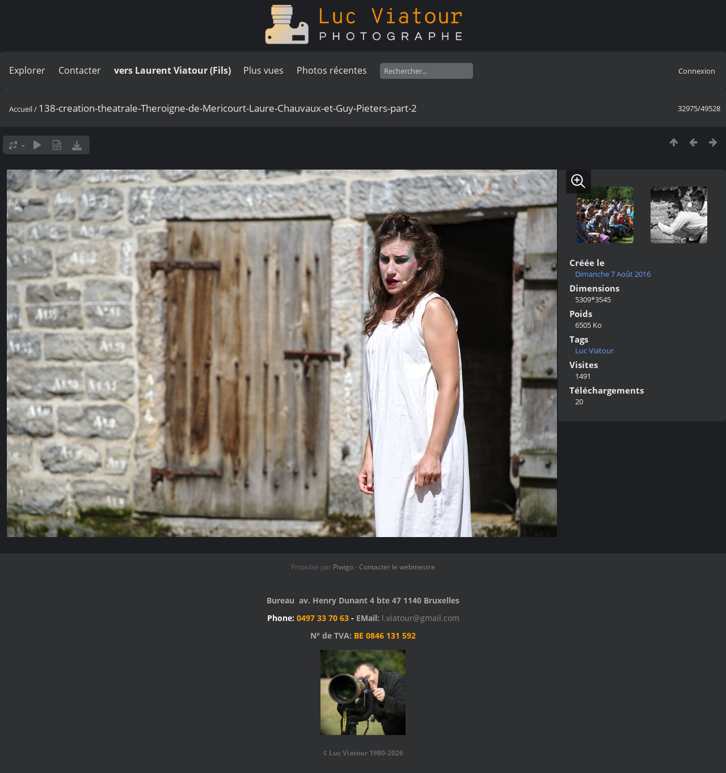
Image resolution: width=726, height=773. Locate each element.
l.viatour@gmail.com (420, 618)
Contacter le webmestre (397, 567)
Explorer (27, 70)
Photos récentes (332, 70)
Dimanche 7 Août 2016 (613, 274)
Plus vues (263, 70)
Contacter (79, 70)
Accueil (20, 109)
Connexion (696, 71)
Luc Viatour (594, 350)
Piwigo (343, 567)
